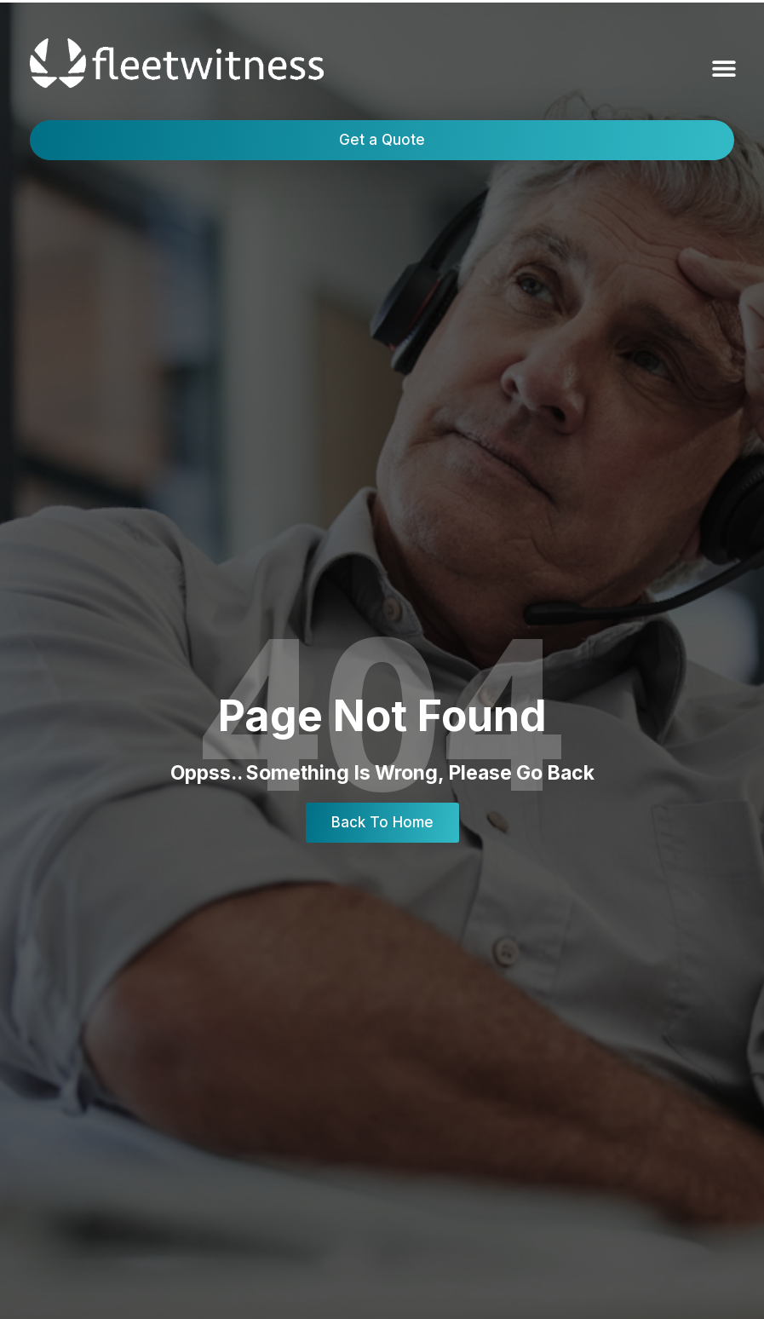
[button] (723, 68)
